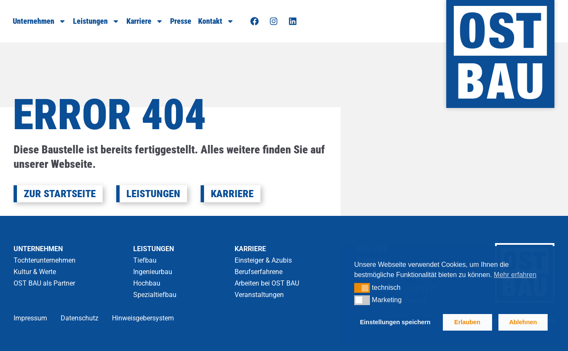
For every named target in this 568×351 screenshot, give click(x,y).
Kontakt (216, 21)
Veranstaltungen (259, 295)
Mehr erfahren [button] (515, 274)
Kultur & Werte (35, 272)
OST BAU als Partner (44, 283)
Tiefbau (145, 260)
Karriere (144, 21)
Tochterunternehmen (45, 260)
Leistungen (96, 21)
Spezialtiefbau (154, 295)
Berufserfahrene (259, 272)
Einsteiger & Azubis (263, 260)
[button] (362, 287)
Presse (180, 21)
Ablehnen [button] (523, 322)
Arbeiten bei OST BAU (267, 283)
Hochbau (146, 283)
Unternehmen (39, 21)
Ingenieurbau (152, 272)
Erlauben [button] (467, 322)
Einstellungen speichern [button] (395, 322)
